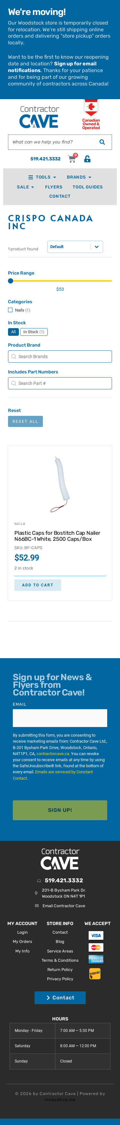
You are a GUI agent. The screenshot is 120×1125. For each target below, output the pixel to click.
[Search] (102, 142)
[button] (60, 310)
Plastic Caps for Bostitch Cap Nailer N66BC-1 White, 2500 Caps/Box (57, 536)
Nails (19, 524)
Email (21, 704)
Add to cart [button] (37, 585)
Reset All (25, 421)
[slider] (10, 280)
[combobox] (50, 142)
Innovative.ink (60, 1099)
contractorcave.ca (52, 753)
